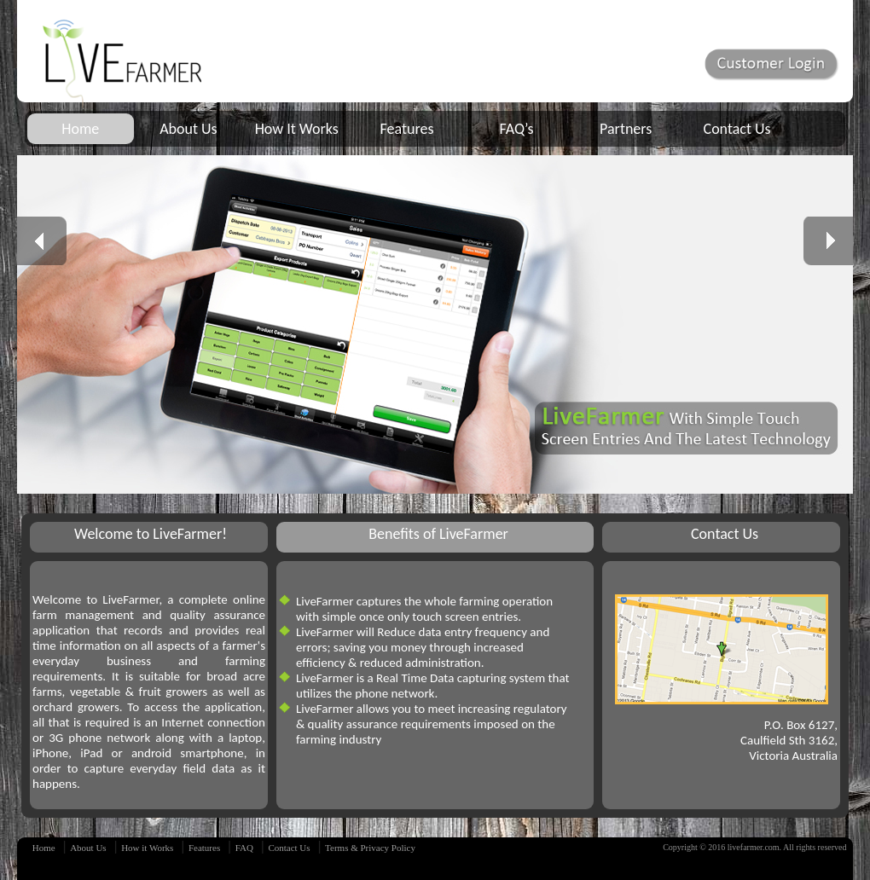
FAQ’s (516, 128)
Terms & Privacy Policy (370, 847)
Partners (626, 128)
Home (80, 128)
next (835, 241)
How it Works (147, 847)
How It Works (297, 128)
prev (48, 241)
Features (407, 128)
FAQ (244, 847)
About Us (189, 128)
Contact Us (737, 128)
